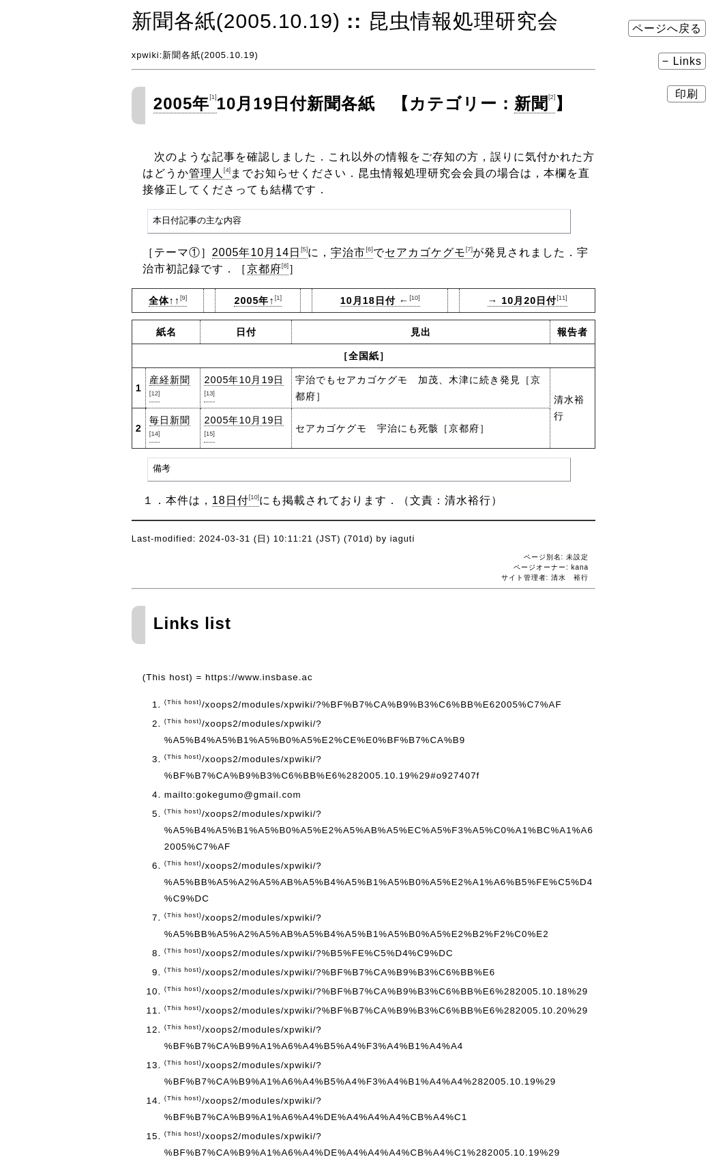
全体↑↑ (168, 300)
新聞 (534, 103)
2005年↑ (258, 300)
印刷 (686, 94)
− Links (682, 61)
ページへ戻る (667, 28)
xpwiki (146, 55)
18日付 (235, 500)
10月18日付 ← (380, 300)
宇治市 (351, 252)
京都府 (267, 269)
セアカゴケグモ (429, 252)
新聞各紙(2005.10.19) (236, 21)
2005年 (185, 103)
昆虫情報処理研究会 (463, 21)
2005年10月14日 (260, 252)
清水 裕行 (570, 577)
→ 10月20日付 (527, 300)
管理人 (210, 173)
